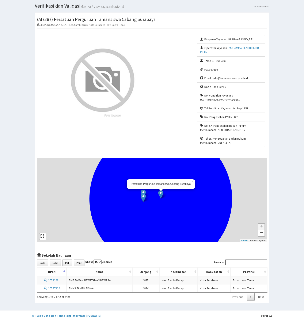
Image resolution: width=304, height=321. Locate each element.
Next (261, 297)
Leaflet (244, 240)
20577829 (52, 288)
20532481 (52, 280)
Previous (237, 297)
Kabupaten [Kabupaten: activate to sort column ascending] (214, 272)
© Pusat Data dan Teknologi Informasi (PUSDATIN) (66, 316)
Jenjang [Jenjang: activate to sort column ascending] (145, 272)
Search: (240, 262)
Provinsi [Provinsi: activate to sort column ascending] (249, 272)
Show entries (98, 262)
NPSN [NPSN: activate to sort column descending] (52, 272)
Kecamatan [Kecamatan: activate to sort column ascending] (178, 272)
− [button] (261, 233)
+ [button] (261, 227)
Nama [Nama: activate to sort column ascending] (99, 272)
